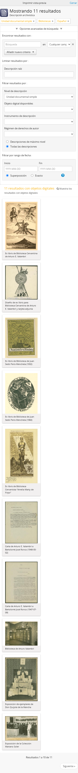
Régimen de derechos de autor (21, 128)
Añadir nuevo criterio (20, 52)
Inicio (7, 163)
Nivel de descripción (15, 91)
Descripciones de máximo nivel (25, 141)
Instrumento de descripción (20, 116)
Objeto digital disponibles (18, 103)
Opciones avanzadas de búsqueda (39, 28)
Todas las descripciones (21, 146)
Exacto (37, 175)
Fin (40, 163)
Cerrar (73, 3)
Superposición (16, 175)
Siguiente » (69, 766)
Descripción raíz (13, 68)
